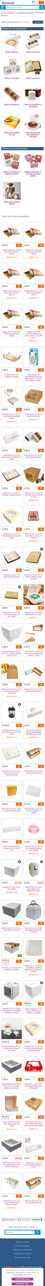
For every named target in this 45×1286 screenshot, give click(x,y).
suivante (37, 1219)
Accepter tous (22, 1279)
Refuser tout (22, 1284)
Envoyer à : (34, 2)
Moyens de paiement (22, 1250)
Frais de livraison (22, 1246)
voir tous (38, 22)
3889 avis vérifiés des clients (31, 1267)
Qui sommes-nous (22, 1257)
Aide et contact (22, 1242)
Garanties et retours (22, 1253)
